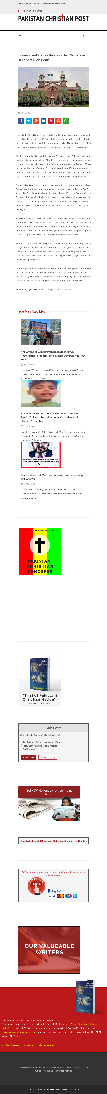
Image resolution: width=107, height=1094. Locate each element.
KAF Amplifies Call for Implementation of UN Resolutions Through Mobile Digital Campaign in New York (53, 355)
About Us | (49, 1070)
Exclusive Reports (56, 1067)
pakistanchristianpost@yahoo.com (43, 1045)
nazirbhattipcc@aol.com (13, 1045)
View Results (48, 757)
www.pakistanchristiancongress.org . (19, 1032)
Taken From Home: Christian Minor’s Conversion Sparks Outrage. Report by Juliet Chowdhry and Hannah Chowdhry (49, 417)
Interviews (24, 1067)
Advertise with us (63, 1070)
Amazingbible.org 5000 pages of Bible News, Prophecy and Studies (53, 841)
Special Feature (38, 1067)
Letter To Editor (73, 1067)
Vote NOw (28, 757)
